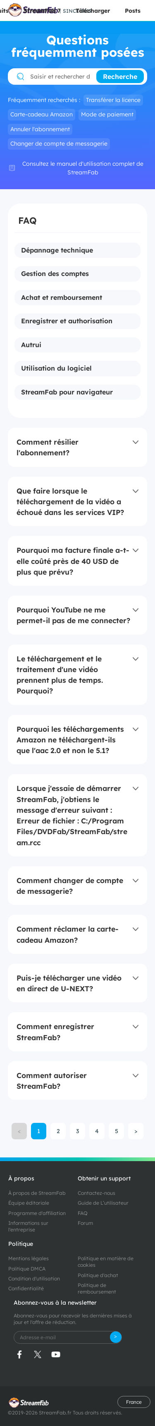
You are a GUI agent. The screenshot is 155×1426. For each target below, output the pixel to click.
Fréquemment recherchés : (44, 100)
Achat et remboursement (61, 297)
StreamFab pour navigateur (67, 392)
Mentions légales (28, 1258)
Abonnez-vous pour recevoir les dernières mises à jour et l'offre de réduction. (73, 1318)
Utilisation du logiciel (56, 368)
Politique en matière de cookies (106, 1261)
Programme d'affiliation (37, 1213)
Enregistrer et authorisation (66, 321)
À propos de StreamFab (37, 1193)
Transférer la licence (113, 100)
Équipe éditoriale (28, 1203)
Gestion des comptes (55, 274)
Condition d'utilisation (34, 1278)
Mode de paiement (107, 114)
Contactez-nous (96, 1193)
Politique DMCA (26, 1269)
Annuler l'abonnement (40, 129)
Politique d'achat (98, 1275)
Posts (133, 10)
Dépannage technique (57, 250)
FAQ (83, 1213)
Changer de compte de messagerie (58, 143)
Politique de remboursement (97, 1288)
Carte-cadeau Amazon (41, 114)
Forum (85, 1223)
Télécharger (93, 10)
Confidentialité (26, 1288)
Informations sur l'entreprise (28, 1226)
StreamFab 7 (42, 10)
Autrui (31, 345)
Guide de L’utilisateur (103, 1203)
